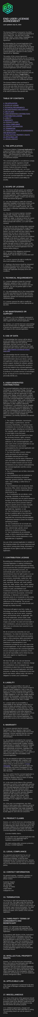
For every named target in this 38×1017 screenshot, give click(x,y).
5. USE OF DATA (8, 111)
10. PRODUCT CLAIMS (10, 122)
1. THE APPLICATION (10, 103)
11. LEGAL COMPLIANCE (11, 124)
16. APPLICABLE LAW (10, 137)
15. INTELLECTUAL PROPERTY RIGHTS (16, 135)
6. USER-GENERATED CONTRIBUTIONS (16, 114)
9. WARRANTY (8, 120)
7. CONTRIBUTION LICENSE (12, 116)
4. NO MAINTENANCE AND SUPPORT (15, 109)
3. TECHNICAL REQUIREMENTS (14, 107)
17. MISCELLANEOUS (10, 139)
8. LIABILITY (7, 118)
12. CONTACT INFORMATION (13, 126)
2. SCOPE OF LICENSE (11, 105)
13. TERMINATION (9, 128)
